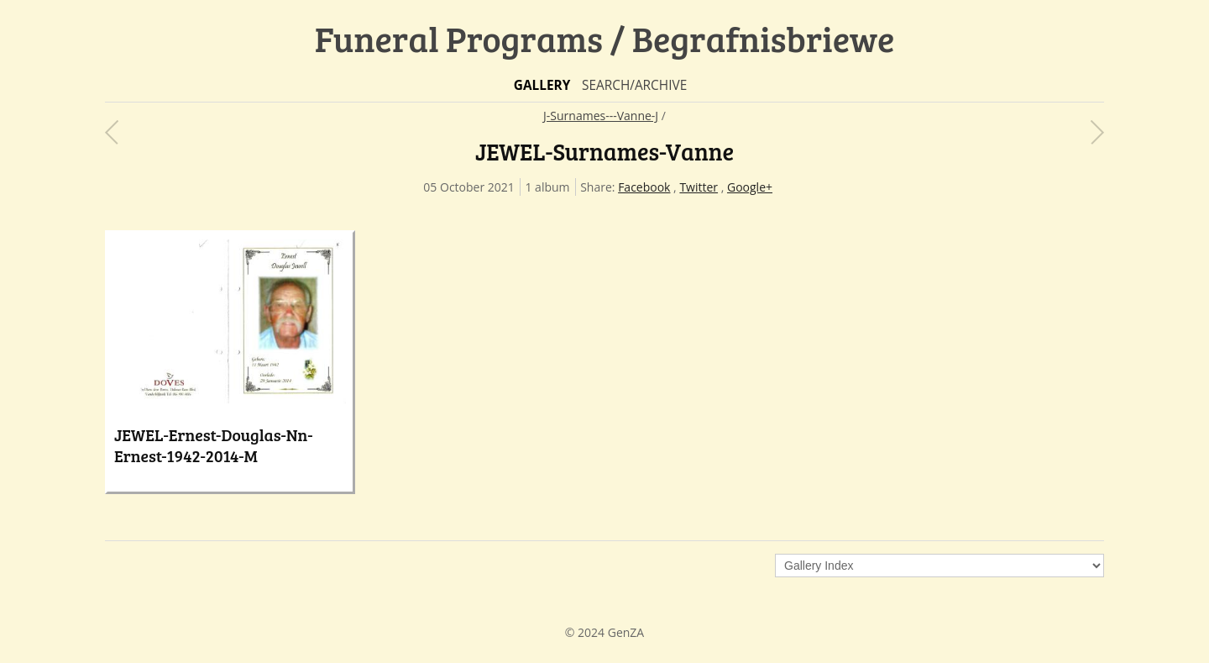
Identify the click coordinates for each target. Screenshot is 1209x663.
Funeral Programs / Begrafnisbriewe (605, 38)
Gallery (542, 85)
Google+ (749, 187)
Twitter (698, 187)
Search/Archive (634, 85)
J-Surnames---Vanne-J (600, 116)
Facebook (644, 187)
